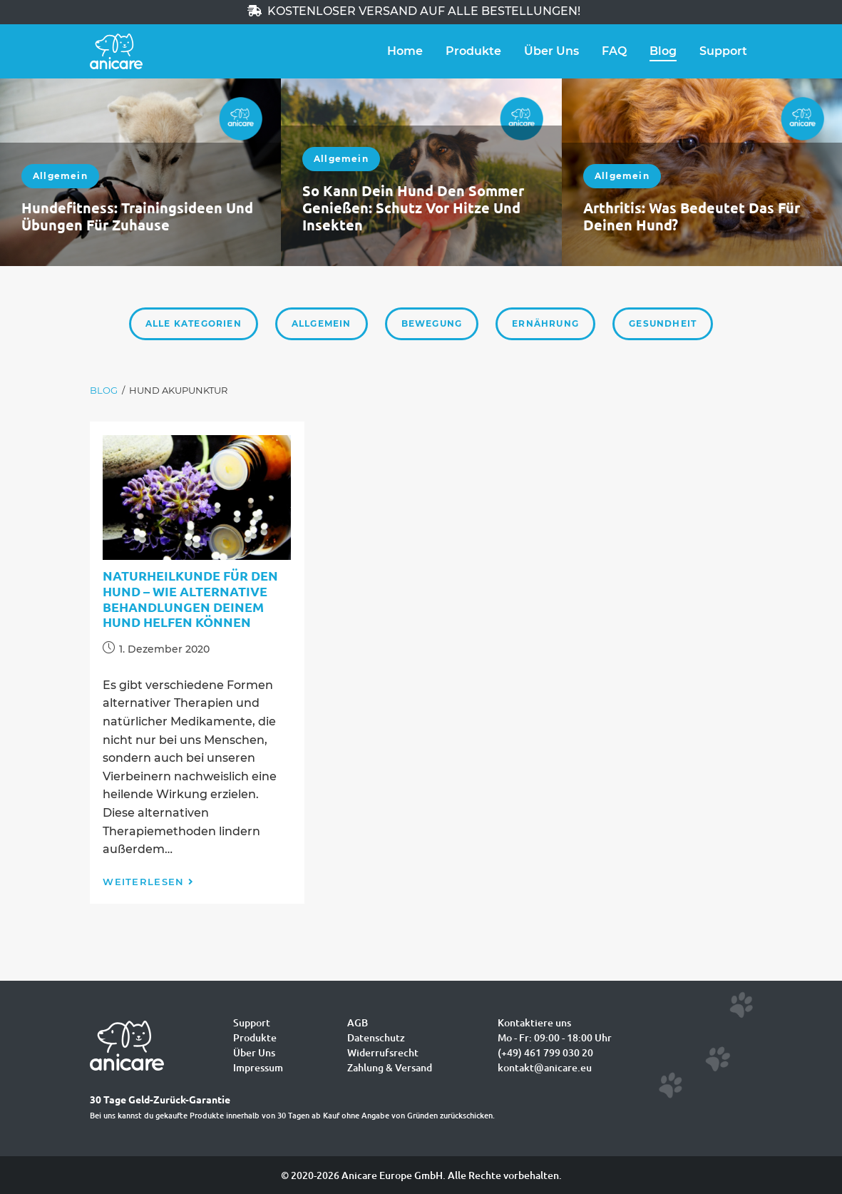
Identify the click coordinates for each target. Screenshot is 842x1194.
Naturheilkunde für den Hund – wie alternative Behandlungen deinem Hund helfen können (190, 598)
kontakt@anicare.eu (545, 1067)
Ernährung (545, 323)
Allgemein (60, 175)
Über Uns (551, 51)
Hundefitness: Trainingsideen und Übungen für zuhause (137, 216)
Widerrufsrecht (383, 1052)
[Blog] (104, 390)
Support (723, 51)
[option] (140, 172)
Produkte (473, 51)
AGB (357, 1022)
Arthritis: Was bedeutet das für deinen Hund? (691, 216)
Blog (663, 51)
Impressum (258, 1067)
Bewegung (432, 323)
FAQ (614, 51)
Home (405, 51)
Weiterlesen (148, 881)
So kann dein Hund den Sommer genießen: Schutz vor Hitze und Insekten (413, 207)
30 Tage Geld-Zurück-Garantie (160, 1099)
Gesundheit (663, 323)
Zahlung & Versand (389, 1067)
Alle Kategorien (193, 323)
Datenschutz (376, 1037)
